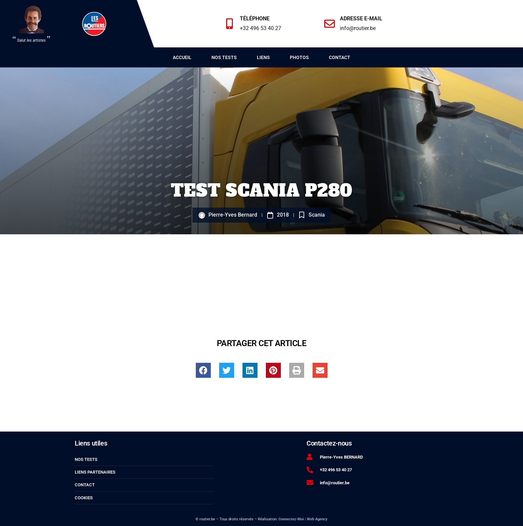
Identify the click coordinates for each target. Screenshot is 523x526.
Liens (263, 57)
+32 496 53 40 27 (261, 28)
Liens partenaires (95, 472)
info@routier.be (359, 28)
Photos (299, 57)
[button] (203, 370)
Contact (339, 57)
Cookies (84, 497)
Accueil (182, 57)
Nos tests (224, 57)
